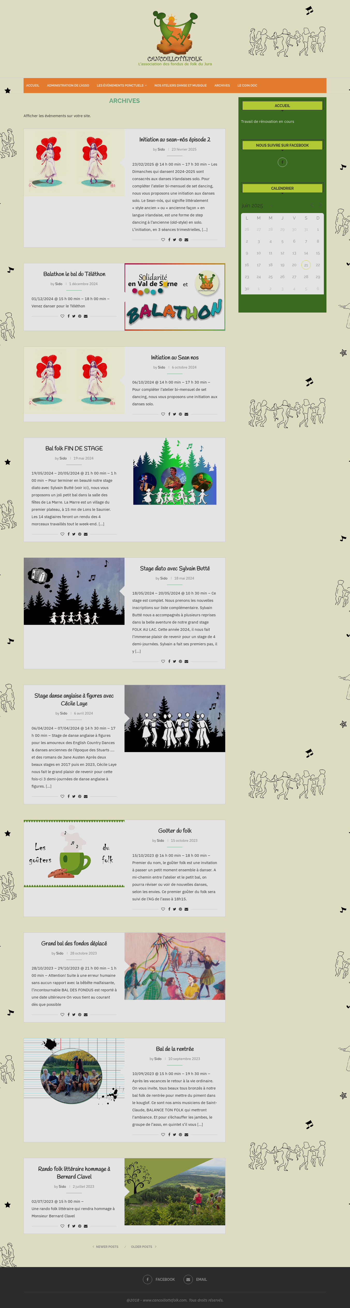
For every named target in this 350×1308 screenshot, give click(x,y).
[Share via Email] (186, 239)
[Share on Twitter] (174, 239)
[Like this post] (163, 239)
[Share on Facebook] (169, 239)
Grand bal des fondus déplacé (74, 944)
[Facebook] (282, 162)
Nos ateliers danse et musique (181, 85)
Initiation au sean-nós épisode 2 (174, 140)
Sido (161, 149)
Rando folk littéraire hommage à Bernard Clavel (74, 1173)
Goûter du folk (174, 831)
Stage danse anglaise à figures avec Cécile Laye (74, 700)
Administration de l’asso (68, 85)
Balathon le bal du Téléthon (74, 274)
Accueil (32, 85)
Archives (222, 85)
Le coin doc (247, 85)
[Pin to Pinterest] (180, 239)
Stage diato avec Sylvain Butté (175, 569)
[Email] (195, 1279)
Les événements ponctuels (120, 85)
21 (306, 265)
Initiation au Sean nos (175, 358)
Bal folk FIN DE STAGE (74, 449)
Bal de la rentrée (175, 1049)
